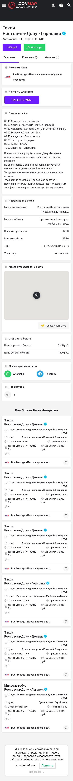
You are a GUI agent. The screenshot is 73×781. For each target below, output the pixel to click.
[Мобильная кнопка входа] (53, 5)
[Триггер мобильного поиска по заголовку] (69, 5)
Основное (9, 57)
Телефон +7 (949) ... (21, 100)
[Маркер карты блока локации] (36, 295)
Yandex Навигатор (53, 325)
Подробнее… (36, 771)
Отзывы (52, 57)
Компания (29, 57)
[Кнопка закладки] (66, 462)
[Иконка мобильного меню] (4, 5)
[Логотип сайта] (23, 5)
